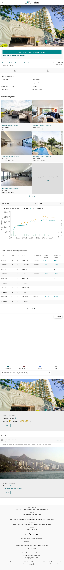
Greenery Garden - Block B (42, 157)
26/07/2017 (4, 283)
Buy (17, 509)
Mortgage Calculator (45, 524)
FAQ (28, 529)
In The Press (50, 519)
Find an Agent (27, 514)
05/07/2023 (4, 260)
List (34, 509)
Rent (21, 509)
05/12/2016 (4, 292)
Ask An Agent (28, 524)
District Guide (18, 488)
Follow (7, 426)
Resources (32, 522)
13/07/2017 (4, 287)
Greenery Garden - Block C (42, 125)
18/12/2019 (4, 274)
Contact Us (34, 529)
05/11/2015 (4, 296)
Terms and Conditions (36, 552)
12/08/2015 (4, 301)
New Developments (42, 509)
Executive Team (21, 519)
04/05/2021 (4, 269)
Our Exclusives (28, 509)
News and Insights (18, 524)
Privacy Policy (25, 552)
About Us (32, 517)
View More (31, 196)
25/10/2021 (4, 265)
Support (32, 527)
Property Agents (32, 519)
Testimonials (41, 519)
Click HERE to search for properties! (14, 55)
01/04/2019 (4, 278)
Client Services (32, 507)
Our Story (13, 519)
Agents (32, 512)
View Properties (8, 488)
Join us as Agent (36, 514)
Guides (36, 524)
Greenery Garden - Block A (10, 125)
